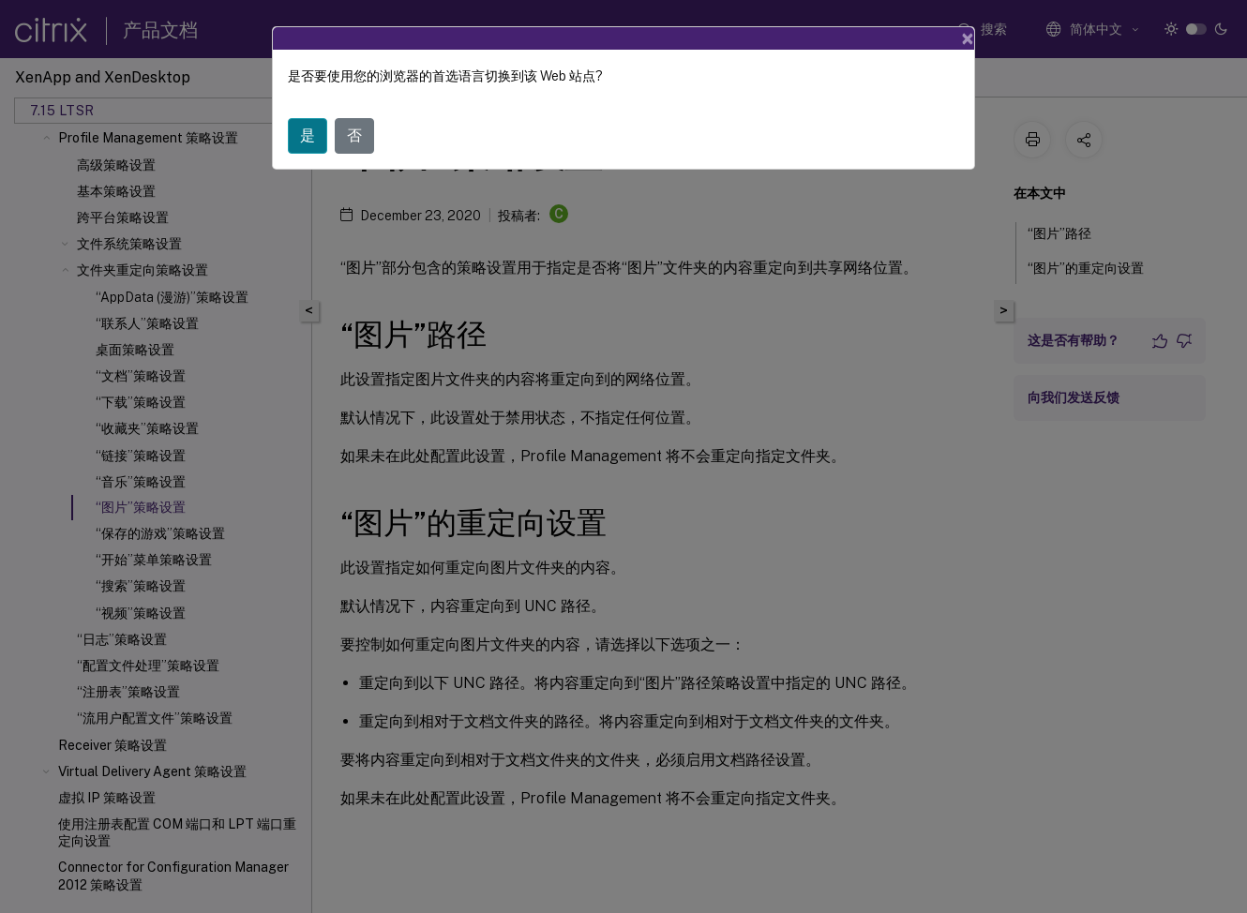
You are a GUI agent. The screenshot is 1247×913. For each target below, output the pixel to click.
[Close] (967, 38)
